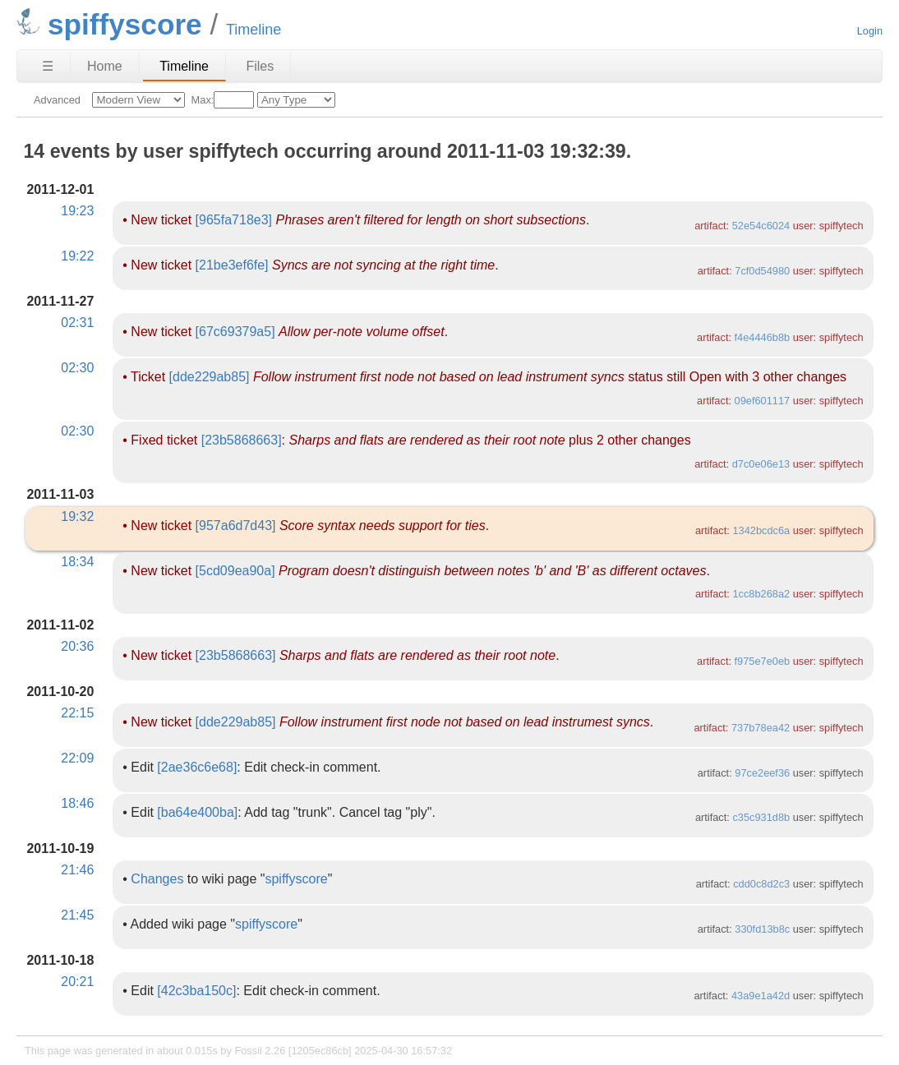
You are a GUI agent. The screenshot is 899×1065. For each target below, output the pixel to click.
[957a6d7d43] (236, 525)
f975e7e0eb (763, 661)
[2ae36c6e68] (197, 767)
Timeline (184, 66)
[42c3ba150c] (196, 991)
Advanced (57, 100)
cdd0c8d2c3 (761, 884)
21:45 (77, 915)
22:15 (77, 713)
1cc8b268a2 (761, 594)
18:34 (77, 562)
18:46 (77, 803)
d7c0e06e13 (761, 464)
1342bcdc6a (761, 530)
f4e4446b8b (763, 337)
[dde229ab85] (209, 377)
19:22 (77, 256)
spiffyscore (296, 879)
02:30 (77, 368)
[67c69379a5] (235, 332)
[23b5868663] (241, 440)
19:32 (77, 516)
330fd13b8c (762, 929)
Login (870, 31)
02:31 (77, 323)
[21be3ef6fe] (232, 265)
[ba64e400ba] (197, 812)
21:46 (77, 870)
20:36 (77, 646)
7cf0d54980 (762, 271)
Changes (157, 879)
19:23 (77, 211)
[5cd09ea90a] (235, 571)
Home (104, 66)
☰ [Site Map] (47, 66)
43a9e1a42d (760, 995)
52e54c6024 (761, 225)
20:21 (77, 982)
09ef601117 (763, 400)
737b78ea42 (760, 728)
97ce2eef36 (762, 773)
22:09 (77, 758)
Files (260, 66)
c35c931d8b (761, 817)
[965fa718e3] (234, 220)
